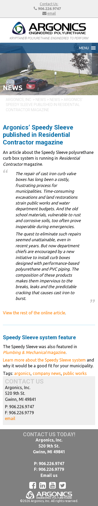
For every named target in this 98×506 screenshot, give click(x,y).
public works (75, 373)
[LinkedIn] (44, 485)
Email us (49, 475)
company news (47, 373)
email (51, 13)
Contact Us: (49, 4)
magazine (34, 352)
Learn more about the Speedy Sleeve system (44, 360)
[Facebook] (34, 485)
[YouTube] (54, 485)
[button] (84, 48)
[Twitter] (64, 485)
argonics (22, 373)
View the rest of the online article (34, 312)
